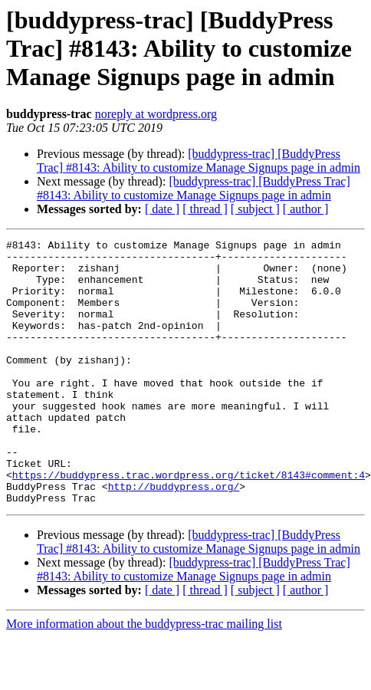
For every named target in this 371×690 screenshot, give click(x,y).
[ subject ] (255, 208)
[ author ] (306, 208)
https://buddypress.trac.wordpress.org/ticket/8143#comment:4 (188, 523)
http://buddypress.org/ (174, 537)
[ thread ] (205, 208)
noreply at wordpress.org (156, 113)
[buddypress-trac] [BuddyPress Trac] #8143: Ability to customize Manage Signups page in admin (198, 160)
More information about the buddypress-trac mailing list (144, 676)
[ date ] (162, 208)
